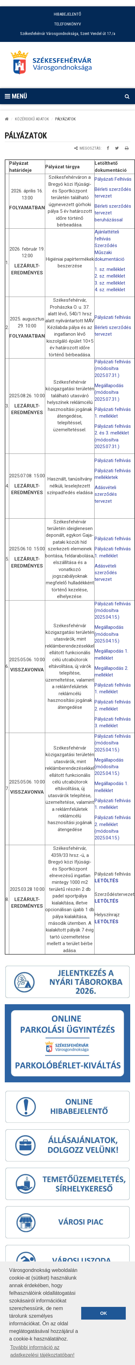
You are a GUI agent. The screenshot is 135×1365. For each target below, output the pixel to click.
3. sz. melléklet (110, 283)
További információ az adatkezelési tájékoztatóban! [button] (42, 1351)
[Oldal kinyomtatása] (127, 148)
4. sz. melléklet (110, 289)
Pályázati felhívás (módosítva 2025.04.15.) (113, 610)
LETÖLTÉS (106, 881)
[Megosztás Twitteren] (117, 148)
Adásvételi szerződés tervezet (106, 494)
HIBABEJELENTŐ (67, 14)
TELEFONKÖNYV (67, 24)
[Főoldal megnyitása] (54, 64)
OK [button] (103, 1313)
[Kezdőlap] (7, 119)
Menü (16, 96)
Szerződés (106, 245)
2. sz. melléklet (110, 276)
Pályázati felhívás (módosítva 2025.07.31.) (113, 368)
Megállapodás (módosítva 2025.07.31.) (109, 392)
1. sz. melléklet (110, 269)
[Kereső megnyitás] (127, 96)
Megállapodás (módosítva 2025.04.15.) (109, 634)
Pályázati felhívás (113, 317)
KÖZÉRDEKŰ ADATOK (32, 119)
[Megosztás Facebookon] (108, 148)
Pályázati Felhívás (113, 179)
